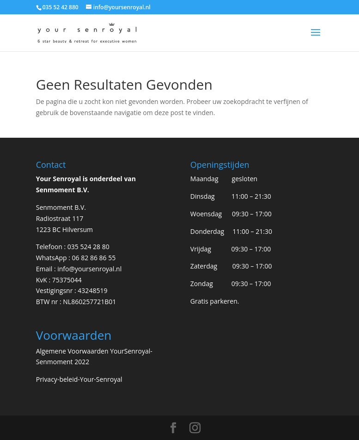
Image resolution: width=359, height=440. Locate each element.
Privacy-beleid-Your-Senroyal (79, 379)
